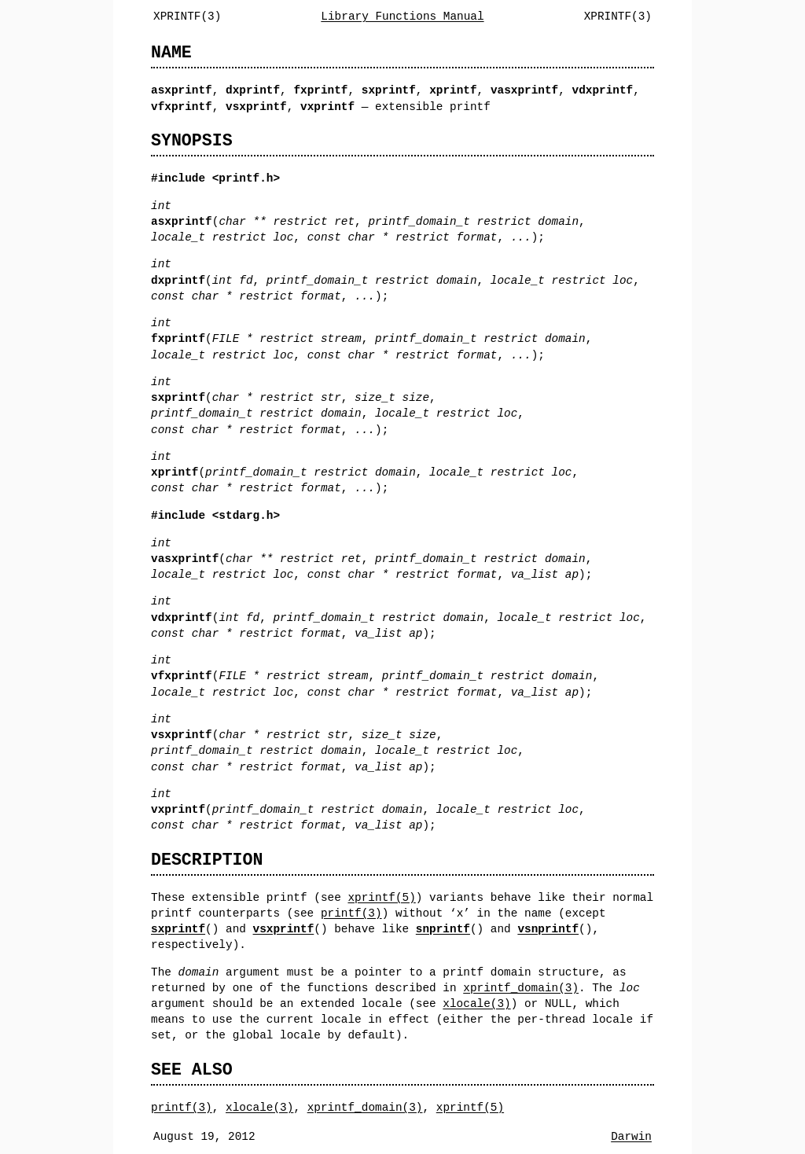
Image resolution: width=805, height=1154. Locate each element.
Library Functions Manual (402, 16)
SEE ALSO (192, 1069)
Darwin (631, 1136)
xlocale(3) (476, 1003)
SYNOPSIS (192, 140)
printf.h (246, 178)
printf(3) (351, 913)
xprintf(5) (381, 897)
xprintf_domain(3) (521, 987)
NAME (171, 52)
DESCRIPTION (207, 859)
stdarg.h (246, 515)
